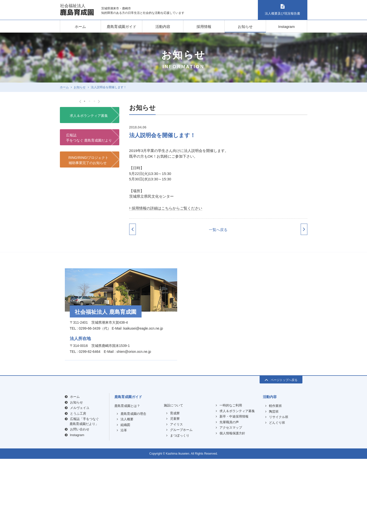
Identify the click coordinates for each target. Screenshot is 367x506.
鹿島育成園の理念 (133, 461)
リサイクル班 (278, 464)
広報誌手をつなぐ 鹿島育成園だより (89, 247)
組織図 (125, 472)
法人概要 (127, 466)
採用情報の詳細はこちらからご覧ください (167, 208)
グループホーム (181, 477)
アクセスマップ (231, 475)
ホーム (80, 26)
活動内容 (162, 26)
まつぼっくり (179, 482)
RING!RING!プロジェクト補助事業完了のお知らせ (89, 269)
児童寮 (175, 466)
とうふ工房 (78, 460)
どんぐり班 (277, 469)
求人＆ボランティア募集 (89, 225)
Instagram (286, 26)
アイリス (176, 471)
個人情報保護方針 (232, 480)
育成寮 (175, 460)
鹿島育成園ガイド (121, 26)
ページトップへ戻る (281, 427)
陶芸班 (274, 458)
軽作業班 (275, 453)
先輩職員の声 (229, 469)
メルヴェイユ (79, 455)
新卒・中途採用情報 (234, 463)
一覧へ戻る (218, 230)
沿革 (124, 477)
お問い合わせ (79, 476)
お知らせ (245, 26)
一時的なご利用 (231, 452)
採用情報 (203, 26)
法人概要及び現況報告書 (282, 9)
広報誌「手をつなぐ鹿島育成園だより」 (84, 468)
